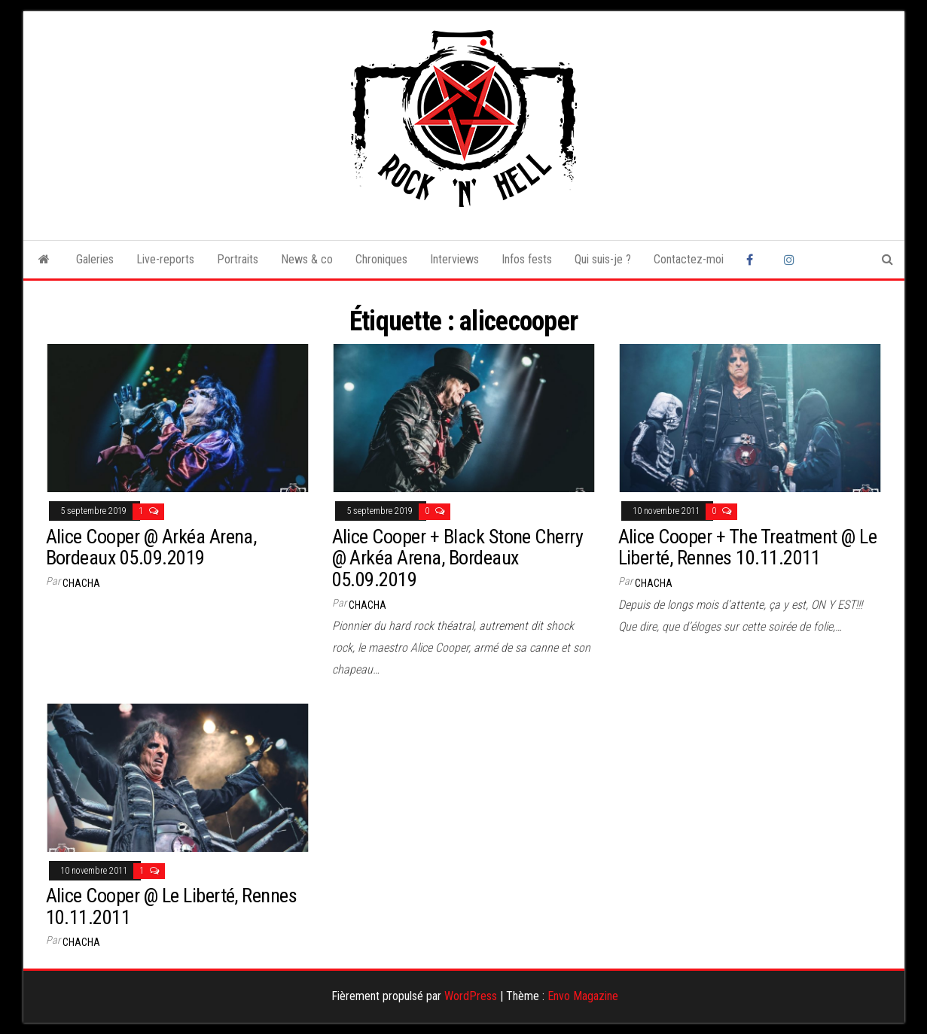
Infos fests (527, 259)
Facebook (754, 259)
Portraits (237, 259)
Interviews (454, 259)
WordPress (470, 996)
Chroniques (381, 259)
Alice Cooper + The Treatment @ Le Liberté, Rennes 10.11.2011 (747, 547)
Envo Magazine (582, 996)
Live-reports (165, 259)
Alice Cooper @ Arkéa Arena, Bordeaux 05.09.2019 (151, 547)
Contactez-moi (689, 259)
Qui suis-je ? (603, 259)
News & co (307, 259)
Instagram (791, 259)
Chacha (81, 583)
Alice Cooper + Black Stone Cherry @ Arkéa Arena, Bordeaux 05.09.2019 (458, 558)
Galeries (95, 259)
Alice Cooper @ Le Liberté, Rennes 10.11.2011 (171, 906)
